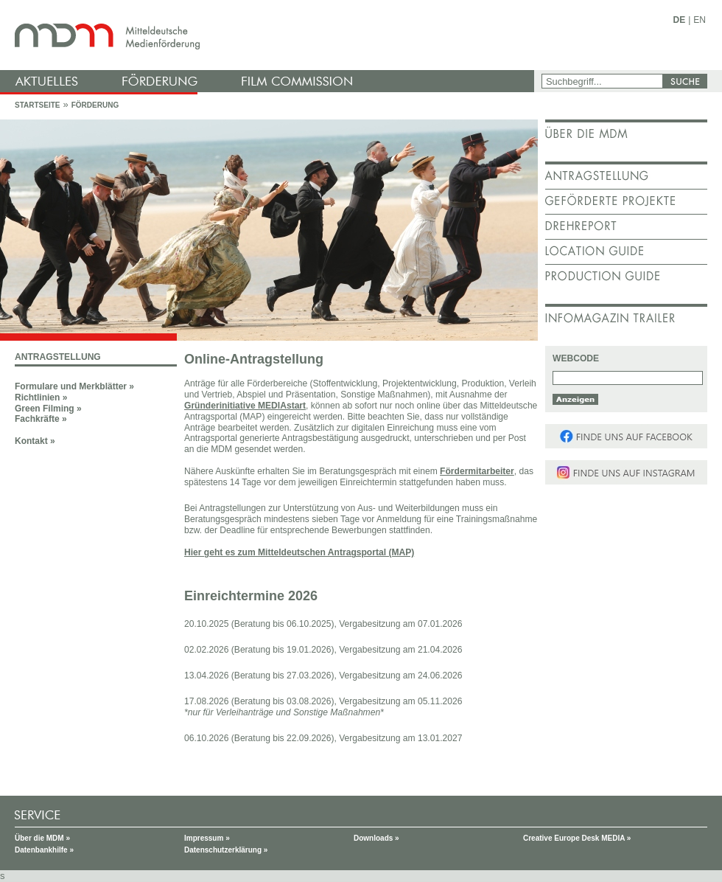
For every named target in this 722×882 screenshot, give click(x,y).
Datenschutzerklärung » (225, 850)
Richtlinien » (41, 397)
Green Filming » (48, 408)
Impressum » (207, 838)
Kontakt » (35, 441)
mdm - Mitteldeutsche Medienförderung (269, 35)
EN (699, 20)
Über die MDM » (42, 838)
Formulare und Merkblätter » (74, 386)
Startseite (37, 105)
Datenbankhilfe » (44, 850)
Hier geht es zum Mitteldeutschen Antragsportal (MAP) (299, 552)
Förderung (95, 105)
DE (679, 20)
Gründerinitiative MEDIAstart (245, 405)
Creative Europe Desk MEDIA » (577, 838)
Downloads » (376, 838)
